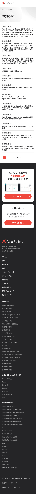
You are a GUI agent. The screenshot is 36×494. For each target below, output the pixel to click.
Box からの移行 (6, 311)
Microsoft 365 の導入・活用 (10, 305)
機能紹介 (5, 264)
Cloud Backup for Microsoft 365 (11, 409)
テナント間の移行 (7, 308)
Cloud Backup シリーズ (9, 406)
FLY (3, 428)
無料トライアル (7, 295)
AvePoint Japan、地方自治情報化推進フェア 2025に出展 (17, 127)
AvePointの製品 (7, 402)
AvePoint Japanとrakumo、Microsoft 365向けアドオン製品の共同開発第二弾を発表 (17, 118)
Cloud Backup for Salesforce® (10, 415)
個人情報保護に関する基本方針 (21, 478)
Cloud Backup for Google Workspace (13, 412)
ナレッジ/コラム (7, 276)
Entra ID (4, 397)
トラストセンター (15, 483)
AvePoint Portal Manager (9, 467)
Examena (5, 461)
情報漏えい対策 (6, 348)
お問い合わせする (18, 223)
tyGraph (4, 452)
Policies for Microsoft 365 (9, 440)
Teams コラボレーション (9, 336)
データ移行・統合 (7, 321)
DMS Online (5, 464)
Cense (4, 455)
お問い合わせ (6, 287)
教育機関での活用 (7, 367)
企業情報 (5, 280)
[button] (32, 3)
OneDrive (5, 391)
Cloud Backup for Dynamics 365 (11, 421)
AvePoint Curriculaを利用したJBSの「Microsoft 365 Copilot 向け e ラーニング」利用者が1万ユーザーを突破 (17, 137)
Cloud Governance (7, 431)
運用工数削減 (6, 330)
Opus (3, 443)
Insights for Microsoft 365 (9, 437)
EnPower (5, 449)
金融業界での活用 (7, 370)
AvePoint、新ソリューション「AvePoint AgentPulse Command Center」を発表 (14, 98)
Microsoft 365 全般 (7, 379)
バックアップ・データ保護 (9, 342)
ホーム (4, 257)
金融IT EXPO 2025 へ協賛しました (12, 71)
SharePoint (5, 385)
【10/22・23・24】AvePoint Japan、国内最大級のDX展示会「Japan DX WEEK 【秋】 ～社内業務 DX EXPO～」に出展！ (17, 108)
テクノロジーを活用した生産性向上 (12, 354)
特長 (3, 261)
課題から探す (6, 302)
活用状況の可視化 (7, 327)
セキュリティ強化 (7, 339)
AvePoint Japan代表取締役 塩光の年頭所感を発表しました (17, 79)
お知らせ (5, 283)
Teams (4, 382)
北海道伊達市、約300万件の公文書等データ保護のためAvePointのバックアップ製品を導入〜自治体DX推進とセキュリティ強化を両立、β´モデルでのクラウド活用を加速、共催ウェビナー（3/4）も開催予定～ (18, 61)
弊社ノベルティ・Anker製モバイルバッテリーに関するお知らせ (18, 88)
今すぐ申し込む (18, 196)
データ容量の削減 (7, 333)
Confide (4, 446)
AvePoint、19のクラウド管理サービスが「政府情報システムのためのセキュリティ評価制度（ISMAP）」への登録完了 (18, 148)
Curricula (5, 458)
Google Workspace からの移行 (11, 315)
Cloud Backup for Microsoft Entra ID (12, 425)
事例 (3, 268)
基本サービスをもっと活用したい (11, 357)
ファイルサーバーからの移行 (10, 318)
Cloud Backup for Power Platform (12, 418)
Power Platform (7, 394)
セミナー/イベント (8, 272)
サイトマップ (6, 478)
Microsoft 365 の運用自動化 (10, 324)
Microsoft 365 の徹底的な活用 (10, 351)
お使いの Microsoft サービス (11, 375)
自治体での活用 (6, 364)
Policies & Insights (7, 434)
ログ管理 (4, 345)
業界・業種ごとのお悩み (9, 360)
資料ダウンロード (8, 291)
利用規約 (4, 483)
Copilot (4, 388)
